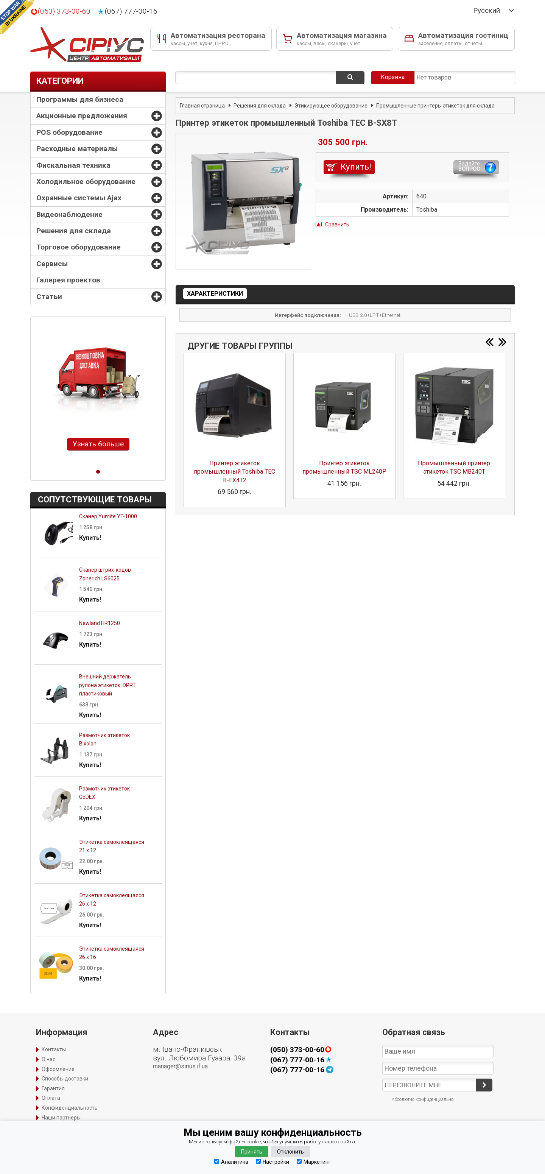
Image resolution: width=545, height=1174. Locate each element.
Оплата (51, 1098)
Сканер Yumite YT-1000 (108, 516)
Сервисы (52, 263)
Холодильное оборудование (85, 181)
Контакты (54, 1049)
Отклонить (290, 1152)
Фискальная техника (73, 165)
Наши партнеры (61, 1118)
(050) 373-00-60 (64, 11)
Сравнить (337, 224)
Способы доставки (65, 1079)
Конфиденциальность (70, 1108)
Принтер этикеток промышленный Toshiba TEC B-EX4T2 (234, 472)
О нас (48, 1059)
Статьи (49, 296)
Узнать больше (98, 444)
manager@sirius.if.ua (180, 1066)
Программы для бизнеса (79, 99)
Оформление (58, 1069)
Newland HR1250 (99, 623)
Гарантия (53, 1088)
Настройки (272, 1162)
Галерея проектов (68, 280)
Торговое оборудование (78, 247)
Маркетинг (314, 1162)
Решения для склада (73, 230)
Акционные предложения (81, 115)
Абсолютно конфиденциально (422, 1099)
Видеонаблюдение (69, 214)
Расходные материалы (77, 148)
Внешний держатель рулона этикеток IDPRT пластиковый (107, 685)
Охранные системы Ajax (78, 197)
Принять (251, 1152)
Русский (486, 10)
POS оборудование (69, 132)
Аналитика (231, 1162)
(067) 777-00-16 (131, 11)
